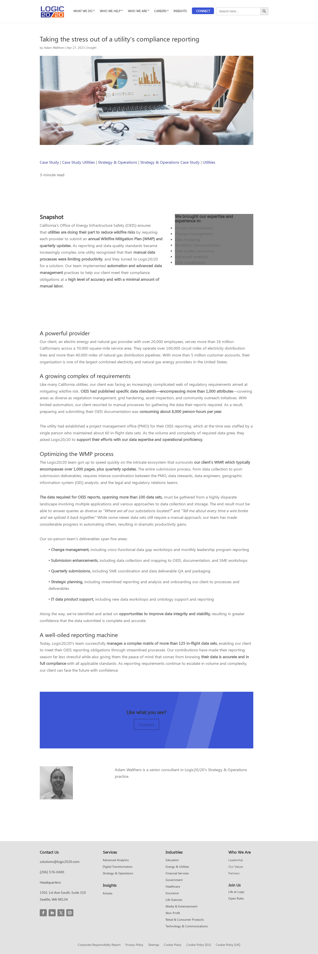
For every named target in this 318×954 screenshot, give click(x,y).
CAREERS (160, 11)
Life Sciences (174, 900)
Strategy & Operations (117, 162)
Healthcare (173, 886)
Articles (107, 893)
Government (174, 880)
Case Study (49, 162)
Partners (234, 873)
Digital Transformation (117, 867)
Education (172, 860)
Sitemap (153, 945)
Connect (203, 11)
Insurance (172, 893)
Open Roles (236, 898)
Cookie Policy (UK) (228, 945)
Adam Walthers (54, 47)
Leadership (235, 860)
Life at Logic (236, 892)
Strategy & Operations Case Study (170, 162)
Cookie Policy (173, 945)
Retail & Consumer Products (185, 920)
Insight (92, 47)
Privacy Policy (134, 945)
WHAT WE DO (83, 11)
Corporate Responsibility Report (99, 945)
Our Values (235, 867)
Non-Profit (173, 913)
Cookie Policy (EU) (198, 945)
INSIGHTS (180, 11)
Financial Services (177, 873)
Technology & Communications (187, 926)
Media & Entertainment (181, 906)
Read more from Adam (141, 791)
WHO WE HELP (110, 11)
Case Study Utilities (78, 162)
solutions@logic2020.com (60, 861)
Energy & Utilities (177, 867)
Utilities (209, 162)
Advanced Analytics (116, 860)
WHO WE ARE (137, 11)
